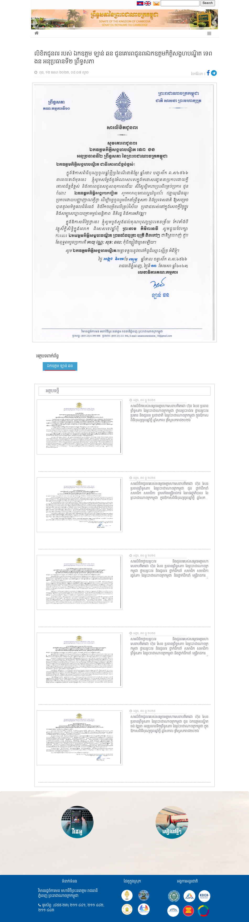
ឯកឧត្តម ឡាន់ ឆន (60, 366)
